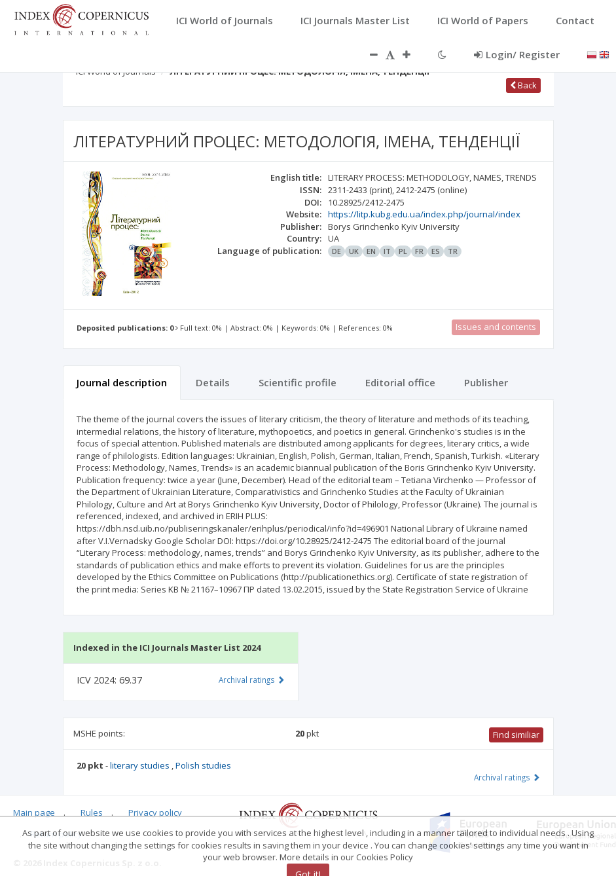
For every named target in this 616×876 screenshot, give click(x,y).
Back (523, 85)
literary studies (141, 765)
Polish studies (203, 765)
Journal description (122, 382)
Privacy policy (155, 812)
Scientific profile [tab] (297, 382)
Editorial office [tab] (400, 382)
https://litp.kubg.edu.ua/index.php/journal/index (424, 214)
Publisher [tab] (486, 382)
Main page (34, 812)
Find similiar (516, 734)
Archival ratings (507, 777)
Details (213, 382)
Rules (92, 812)
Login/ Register (517, 54)
